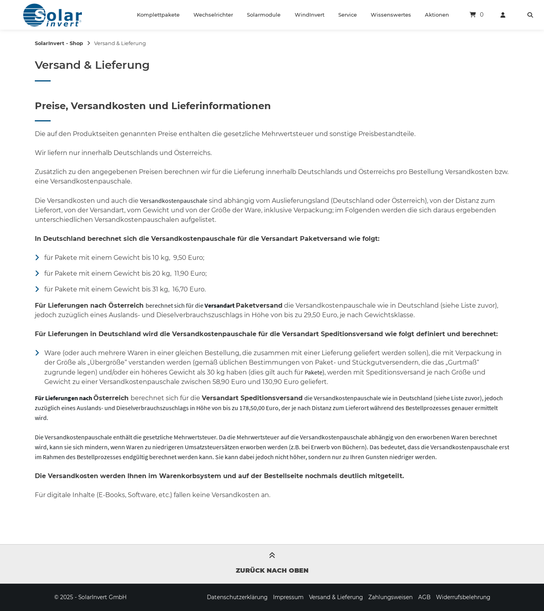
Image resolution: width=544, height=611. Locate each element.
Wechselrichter (213, 14)
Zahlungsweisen (390, 597)
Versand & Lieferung (336, 597)
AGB (424, 597)
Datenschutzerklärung (237, 597)
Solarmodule (264, 14)
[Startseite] (52, 15)
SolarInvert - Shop (59, 43)
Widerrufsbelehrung (463, 597)
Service (347, 14)
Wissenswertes (391, 14)
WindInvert (309, 14)
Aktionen (437, 14)
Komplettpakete (158, 14)
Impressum (288, 597)
